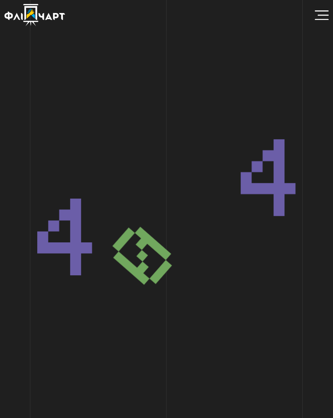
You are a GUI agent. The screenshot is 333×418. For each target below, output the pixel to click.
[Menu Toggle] (322, 15)
